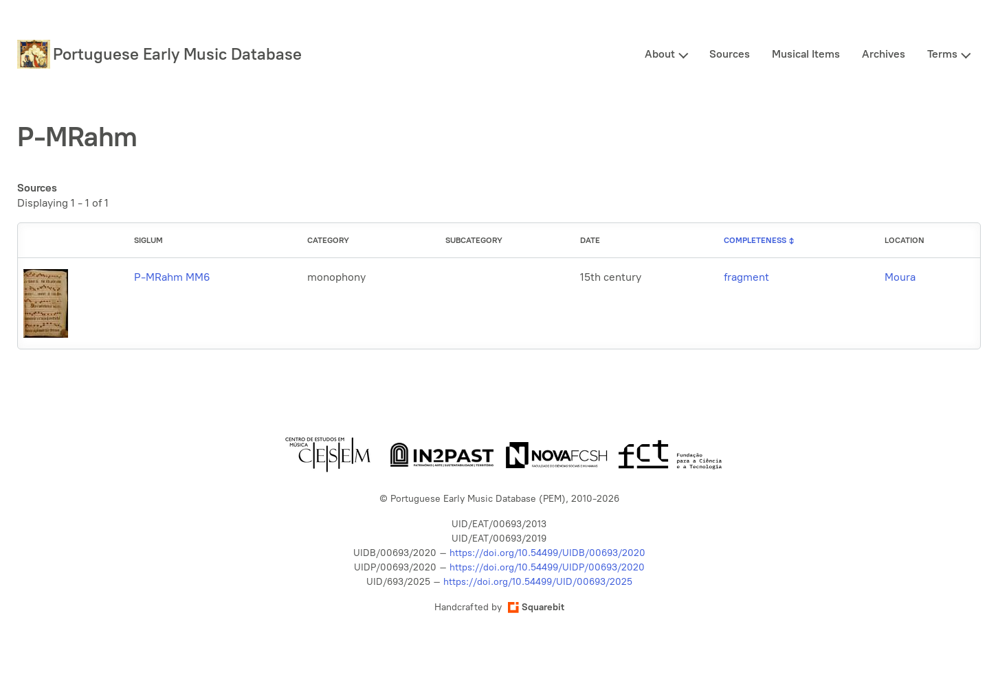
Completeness (755, 240)
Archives (883, 53)
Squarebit (536, 607)
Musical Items (806, 53)
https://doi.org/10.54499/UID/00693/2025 (537, 582)
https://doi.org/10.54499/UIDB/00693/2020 (547, 553)
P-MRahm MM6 (172, 277)
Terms (942, 53)
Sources (729, 53)
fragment (746, 277)
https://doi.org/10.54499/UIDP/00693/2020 (547, 567)
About (660, 53)
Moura (900, 277)
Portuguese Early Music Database (177, 54)
